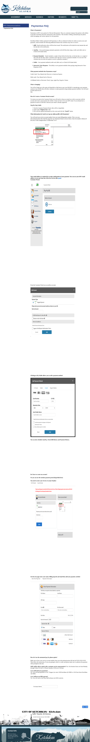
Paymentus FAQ (8, 28)
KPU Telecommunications (12, 25)
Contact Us (10, 738)
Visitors (51, 17)
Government (15, 17)
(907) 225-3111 (14, 736)
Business (39, 17)
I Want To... (75, 17)
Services (28, 17)
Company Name (37, 686)
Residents (62, 17)
